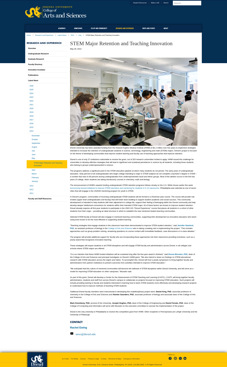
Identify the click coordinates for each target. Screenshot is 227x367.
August (34, 147)
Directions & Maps (114, 359)
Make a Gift (158, 3)
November (36, 136)
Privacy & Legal (93, 359)
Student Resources (143, 3)
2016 (31, 124)
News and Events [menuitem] (148, 28)
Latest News (62, 35)
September (36, 143)
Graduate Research (36, 59)
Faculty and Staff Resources (39, 199)
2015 (31, 127)
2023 (31, 97)
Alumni (168, 3)
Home (29, 35)
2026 (31, 86)
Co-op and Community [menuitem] (99, 28)
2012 (31, 190)
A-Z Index (65, 359)
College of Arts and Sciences (120, 228)
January (35, 181)
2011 (31, 193)
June (33, 155)
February (35, 178)
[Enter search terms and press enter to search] (189, 3)
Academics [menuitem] (61, 28)
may (80, 35)
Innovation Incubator (36, 70)
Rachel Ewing (78, 327)
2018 (31, 116)
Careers (83, 359)
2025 (31, 90)
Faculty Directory (35, 64)
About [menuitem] (166, 28)
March (34, 174)
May (33, 158)
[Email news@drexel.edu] (133, 334)
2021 (31, 105)
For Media (74, 359)
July (33, 151)
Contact (104, 359)
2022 (31, 101)
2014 (72, 35)
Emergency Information (131, 359)
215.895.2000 (138, 365)
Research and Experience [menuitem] (125, 28)
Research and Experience (44, 35)
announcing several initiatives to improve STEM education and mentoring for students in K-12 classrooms (114, 188)
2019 (31, 112)
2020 (31, 108)
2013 (31, 186)
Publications (33, 75)
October (35, 139)
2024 (31, 93)
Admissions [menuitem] (78, 28)
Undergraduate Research (38, 54)
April (33, 170)
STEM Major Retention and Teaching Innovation (48, 164)
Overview (32, 48)
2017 (31, 120)
